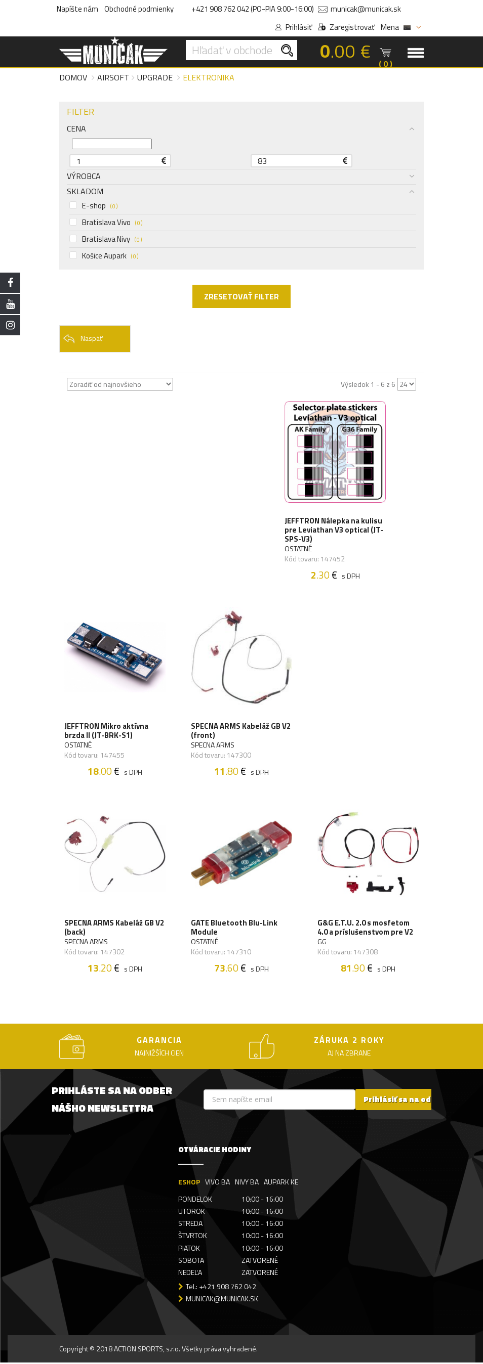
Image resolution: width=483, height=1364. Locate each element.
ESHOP (189, 1183)
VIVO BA (217, 1183)
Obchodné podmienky (139, 9)
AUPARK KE (281, 1183)
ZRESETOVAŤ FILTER (241, 296)
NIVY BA (247, 1183)
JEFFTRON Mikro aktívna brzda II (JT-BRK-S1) (106, 732)
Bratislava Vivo (105, 222)
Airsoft (113, 77)
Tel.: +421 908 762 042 (221, 1287)
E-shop (93, 205)
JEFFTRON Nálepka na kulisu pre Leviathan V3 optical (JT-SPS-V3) (334, 530)
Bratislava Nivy (105, 239)
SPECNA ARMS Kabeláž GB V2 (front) (241, 732)
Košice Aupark (103, 255)
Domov (73, 77)
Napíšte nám (77, 9)
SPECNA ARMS (212, 746)
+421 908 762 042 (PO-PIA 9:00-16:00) (252, 9)
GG (322, 943)
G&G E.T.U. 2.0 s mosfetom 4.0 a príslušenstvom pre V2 (365, 928)
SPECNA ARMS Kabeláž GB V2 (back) (114, 928)
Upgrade (155, 77)
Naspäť (82, 338)
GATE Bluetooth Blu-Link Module (234, 928)
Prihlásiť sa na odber (404, 1101)
